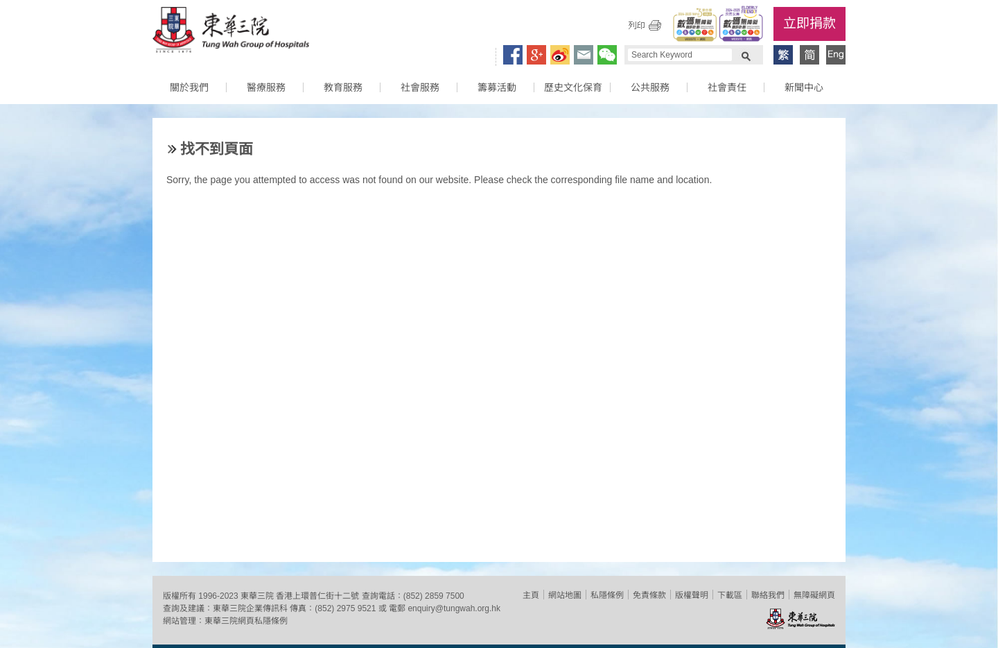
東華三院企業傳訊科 (250, 608)
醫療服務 (266, 87)
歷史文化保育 (573, 87)
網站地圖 (564, 595)
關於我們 (189, 87)
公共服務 (650, 87)
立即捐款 (809, 23)
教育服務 (343, 87)
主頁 (531, 595)
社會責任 (727, 87)
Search (746, 55)
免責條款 (649, 595)
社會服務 (420, 87)
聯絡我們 (768, 595)
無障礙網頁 (814, 595)
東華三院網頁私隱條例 (246, 621)
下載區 (729, 595)
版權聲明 (691, 595)
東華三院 (230, 32)
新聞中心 (804, 87)
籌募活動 (497, 87)
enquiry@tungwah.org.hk (454, 608)
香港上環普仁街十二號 (317, 596)
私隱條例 (607, 595)
